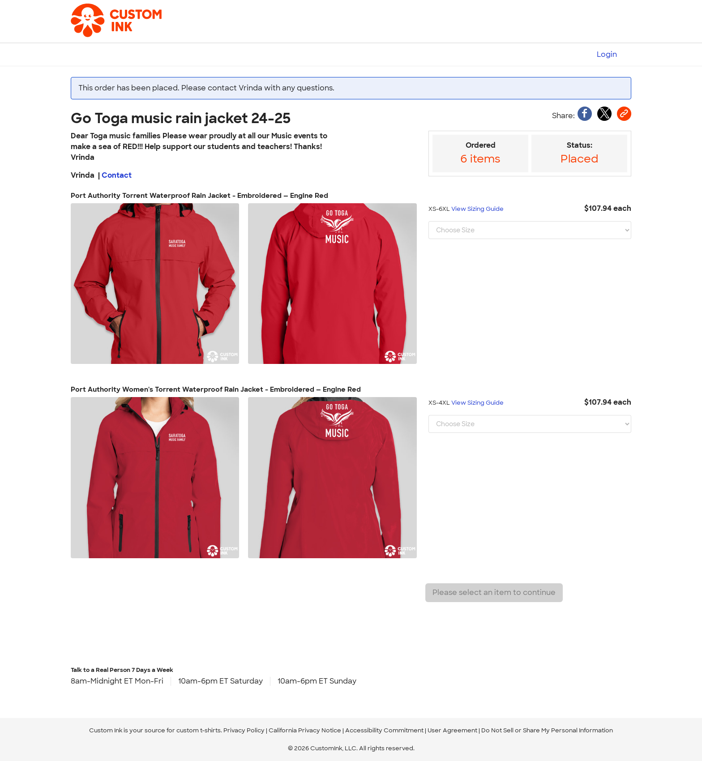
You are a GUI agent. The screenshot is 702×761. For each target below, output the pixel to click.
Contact (117, 175)
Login (607, 54)
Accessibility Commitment (384, 730)
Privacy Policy (244, 730)
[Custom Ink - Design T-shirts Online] (102, 16)
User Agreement (452, 730)
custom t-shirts (198, 730)
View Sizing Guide (477, 209)
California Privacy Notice (305, 730)
